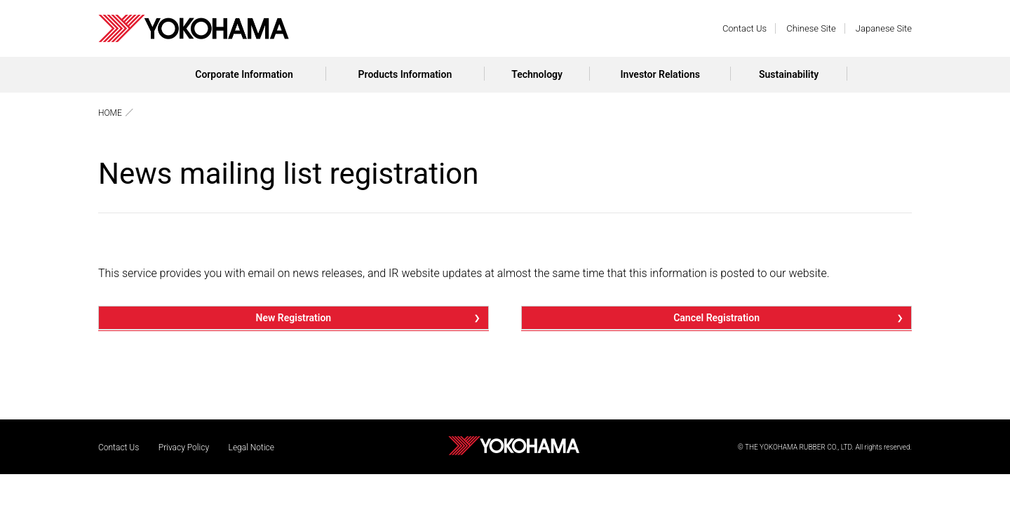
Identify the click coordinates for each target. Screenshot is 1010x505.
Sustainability (789, 74)
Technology (537, 74)
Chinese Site (810, 28)
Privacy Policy (184, 447)
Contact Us (744, 28)
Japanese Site (884, 28)
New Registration (294, 317)
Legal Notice (251, 447)
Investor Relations (660, 74)
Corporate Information (244, 74)
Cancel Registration (716, 317)
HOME (110, 113)
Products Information (405, 74)
